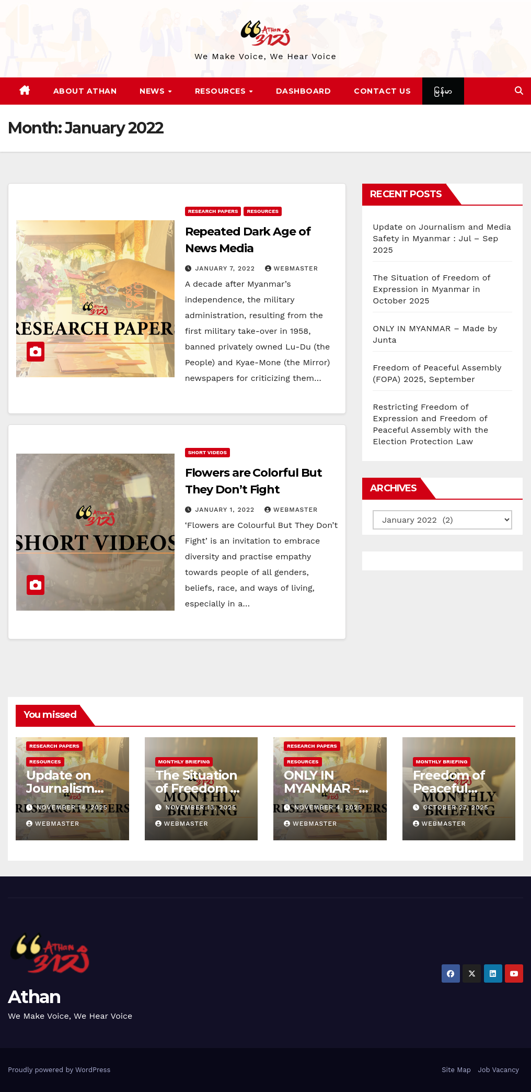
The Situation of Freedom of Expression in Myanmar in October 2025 (431, 289)
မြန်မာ (443, 91)
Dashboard (303, 91)
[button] (519, 91)
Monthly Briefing (184, 761)
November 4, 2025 (328, 807)
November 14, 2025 (72, 807)
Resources (221, 91)
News (153, 91)
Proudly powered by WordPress (59, 1070)
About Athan (85, 91)
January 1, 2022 (226, 509)
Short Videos (207, 452)
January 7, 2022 (226, 268)
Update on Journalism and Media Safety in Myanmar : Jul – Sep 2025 (442, 238)
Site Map (456, 1070)
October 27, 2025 (455, 807)
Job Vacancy (498, 1070)
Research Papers (213, 211)
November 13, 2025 (200, 807)
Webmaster (291, 268)
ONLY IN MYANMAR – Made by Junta (329, 788)
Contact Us (382, 91)
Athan (34, 997)
